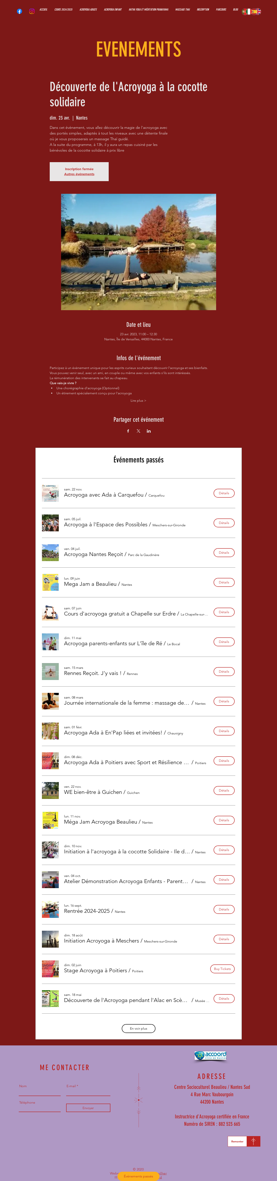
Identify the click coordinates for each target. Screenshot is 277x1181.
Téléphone (27, 1102)
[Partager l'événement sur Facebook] (128, 431)
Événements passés (138, 1176)
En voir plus (138, 1028)
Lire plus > (138, 401)
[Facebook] (19, 11)
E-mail (71, 1086)
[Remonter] (237, 1141)
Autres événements (79, 174)
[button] (103, 495)
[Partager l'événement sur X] (138, 431)
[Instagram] (31, 11)
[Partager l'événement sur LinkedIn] (149, 431)
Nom (23, 1086)
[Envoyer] (88, 1108)
